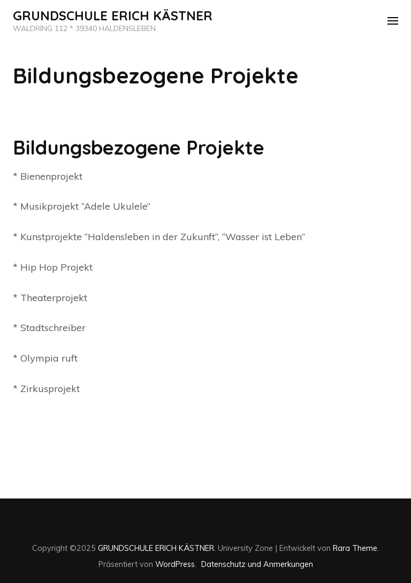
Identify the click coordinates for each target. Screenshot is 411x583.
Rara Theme (355, 548)
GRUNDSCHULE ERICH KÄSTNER (112, 15)
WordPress (175, 564)
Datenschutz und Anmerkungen (257, 564)
